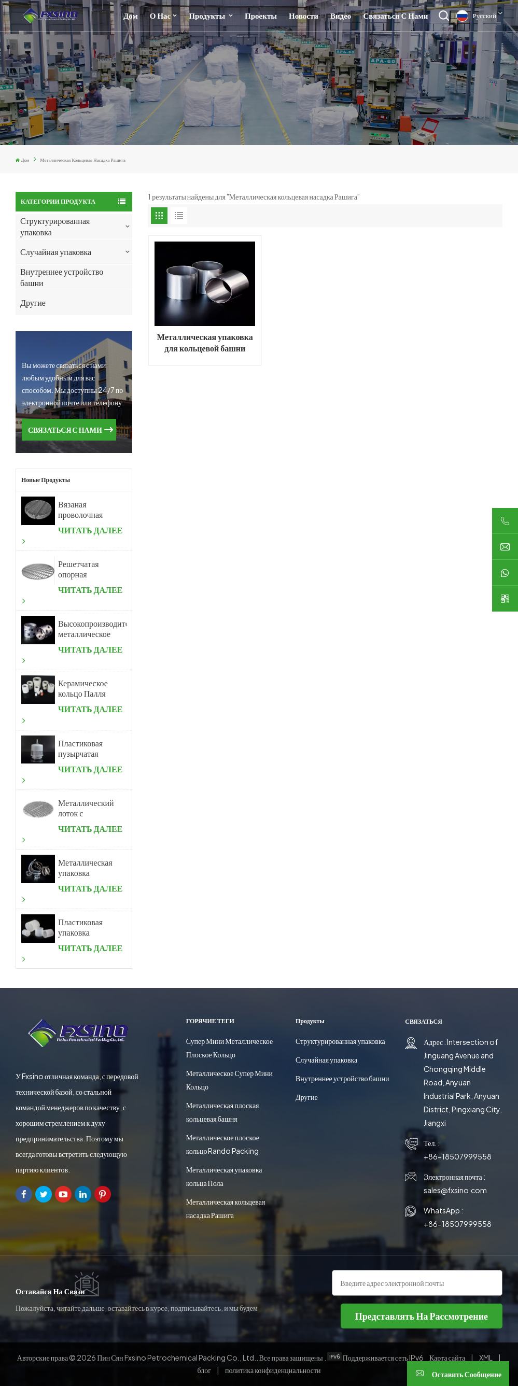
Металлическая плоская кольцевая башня (222, 1111)
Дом (130, 15)
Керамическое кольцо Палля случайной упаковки (83, 688)
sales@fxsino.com (455, 1190)
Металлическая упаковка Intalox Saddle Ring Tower (86, 867)
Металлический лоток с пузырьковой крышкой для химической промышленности (89, 808)
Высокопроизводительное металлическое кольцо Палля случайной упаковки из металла (92, 628)
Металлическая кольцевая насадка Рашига (225, 1208)
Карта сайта (447, 1357)
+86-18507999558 (458, 1156)
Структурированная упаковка (55, 226)
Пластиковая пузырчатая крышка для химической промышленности (89, 748)
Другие (33, 302)
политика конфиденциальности (273, 1370)
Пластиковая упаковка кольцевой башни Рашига (83, 927)
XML (486, 1357)
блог (204, 1370)
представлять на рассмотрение (421, 1316)
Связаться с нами (395, 15)
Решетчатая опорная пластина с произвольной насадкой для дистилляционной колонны (89, 569)
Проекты (261, 15)
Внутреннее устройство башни (61, 277)
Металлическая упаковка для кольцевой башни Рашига (205, 342)
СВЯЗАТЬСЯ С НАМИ (65, 429)
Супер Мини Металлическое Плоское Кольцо (229, 1047)
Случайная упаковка (55, 251)
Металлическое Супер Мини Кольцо (229, 1079)
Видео (340, 15)
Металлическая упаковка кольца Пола (224, 1176)
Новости (303, 15)
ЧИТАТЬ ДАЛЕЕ (72, 535)
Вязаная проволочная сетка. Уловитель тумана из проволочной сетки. (81, 509)
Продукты (208, 15)
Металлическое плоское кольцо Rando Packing (222, 1144)
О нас (160, 15)
